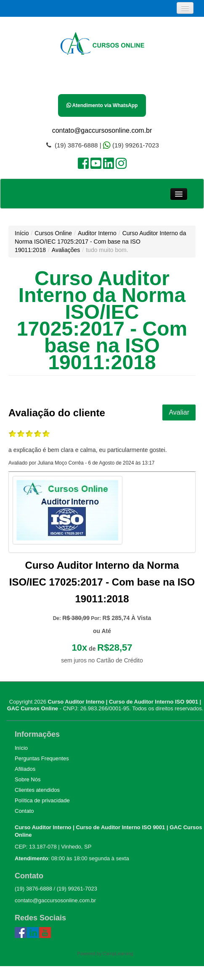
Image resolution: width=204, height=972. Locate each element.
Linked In (33, 933)
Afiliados (25, 769)
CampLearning (118, 953)
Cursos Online (53, 233)
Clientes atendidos (37, 790)
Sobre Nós (27, 779)
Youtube (45, 933)
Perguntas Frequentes (42, 758)
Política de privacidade (42, 800)
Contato (24, 811)
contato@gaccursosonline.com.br (102, 130)
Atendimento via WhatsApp (102, 105)
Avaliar (179, 412)
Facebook (20, 933)
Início (22, 233)
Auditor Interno (97, 233)
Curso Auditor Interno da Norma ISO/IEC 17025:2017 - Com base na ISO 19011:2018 (100, 241)
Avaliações (66, 250)
